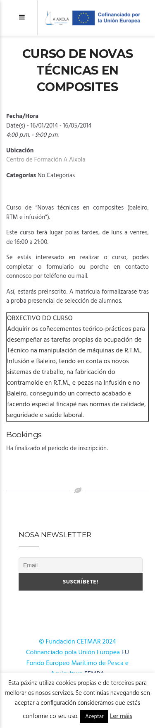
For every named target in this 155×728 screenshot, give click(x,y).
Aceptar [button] (94, 716)
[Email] (81, 565)
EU (125, 652)
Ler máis (121, 716)
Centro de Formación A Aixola (46, 160)
